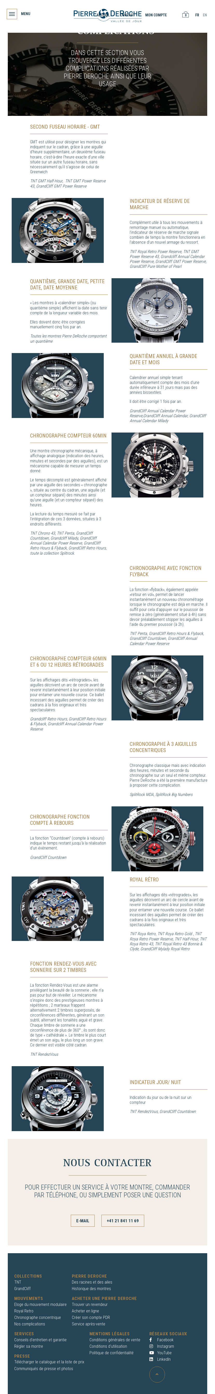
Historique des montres (91, 1288)
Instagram (161, 1345)
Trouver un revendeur (90, 1303)
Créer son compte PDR (91, 1317)
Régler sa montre (28, 1345)
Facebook (161, 1339)
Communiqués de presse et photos (43, 1367)
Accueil (102, 15)
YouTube (160, 1352)
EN (204, 15)
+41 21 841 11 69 (123, 1220)
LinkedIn (160, 1358)
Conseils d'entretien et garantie (40, 1339)
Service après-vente (88, 1323)
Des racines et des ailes (92, 1281)
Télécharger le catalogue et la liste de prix (49, 1361)
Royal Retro (23, 1310)
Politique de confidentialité (111, 1352)
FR (196, 15)
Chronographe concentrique (37, 1317)
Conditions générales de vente (114, 1339)
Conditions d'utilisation (108, 1345)
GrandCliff (22, 1288)
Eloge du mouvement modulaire (40, 1303)
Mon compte (155, 15)
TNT (17, 1281)
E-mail (82, 1220)
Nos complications (29, 1323)
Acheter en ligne (85, 1310)
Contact (126, 15)
